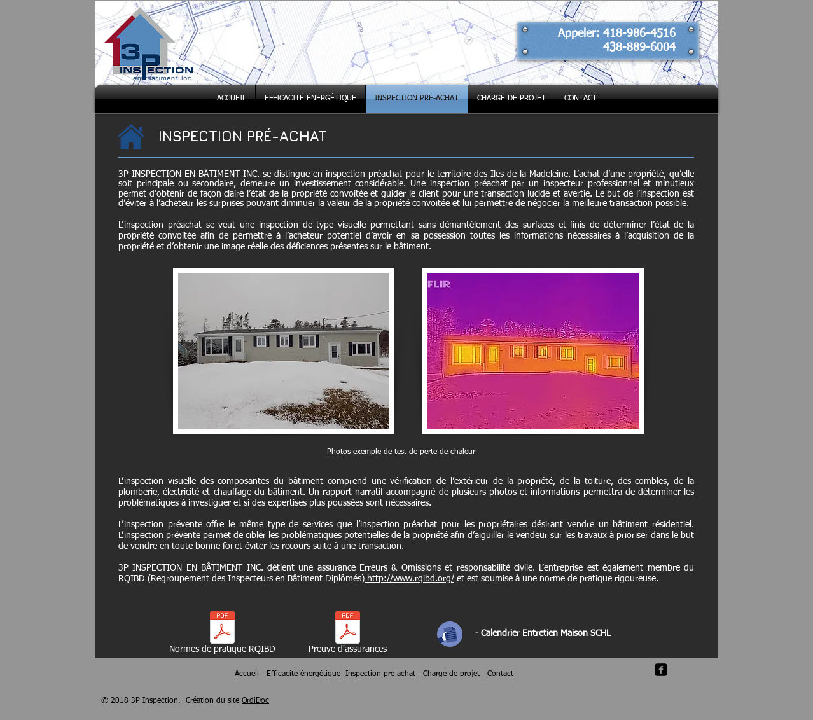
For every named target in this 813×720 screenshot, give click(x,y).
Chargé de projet (451, 674)
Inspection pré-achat (380, 674)
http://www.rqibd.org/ (409, 578)
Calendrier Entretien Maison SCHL (546, 633)
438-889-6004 (639, 47)
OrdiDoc (255, 701)
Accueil (247, 674)
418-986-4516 (639, 33)
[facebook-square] (661, 669)
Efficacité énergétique (303, 674)
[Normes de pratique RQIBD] (222, 634)
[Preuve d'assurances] (347, 634)
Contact (500, 674)
